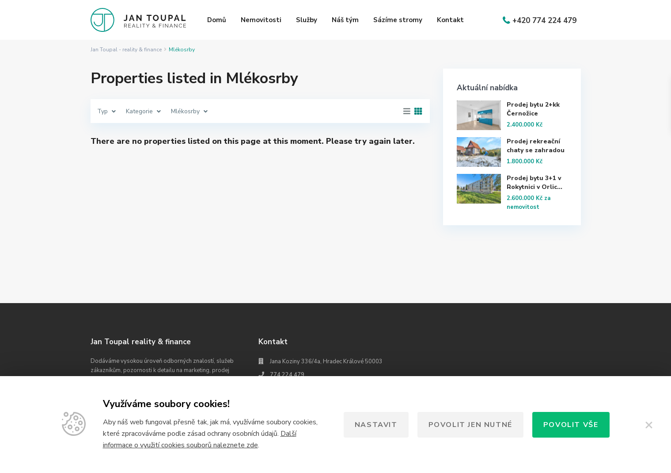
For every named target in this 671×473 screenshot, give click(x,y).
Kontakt (450, 19)
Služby (306, 19)
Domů (216, 19)
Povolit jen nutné (470, 425)
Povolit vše (571, 425)
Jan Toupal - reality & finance (126, 49)
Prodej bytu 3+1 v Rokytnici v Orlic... (534, 182)
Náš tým (345, 19)
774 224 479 (287, 375)
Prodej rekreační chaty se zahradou (536, 145)
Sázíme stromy (397, 19)
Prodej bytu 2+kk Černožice (533, 109)
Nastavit (376, 425)
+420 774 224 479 (544, 20)
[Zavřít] (649, 425)
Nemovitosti (261, 19)
